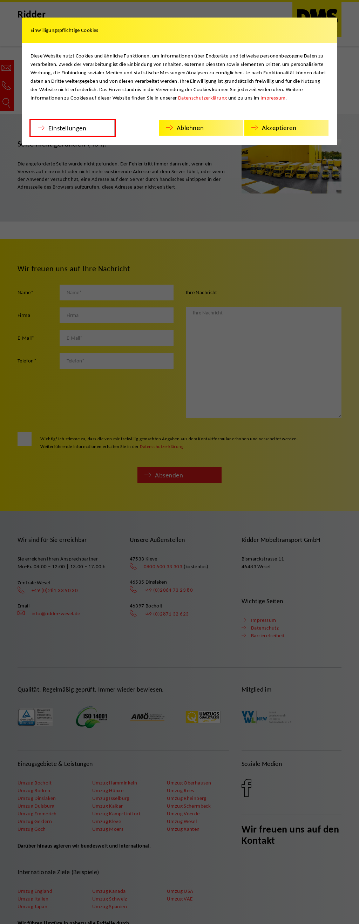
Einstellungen (67, 128)
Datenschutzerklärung (202, 98)
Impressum (272, 98)
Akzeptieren (279, 128)
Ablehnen (190, 128)
